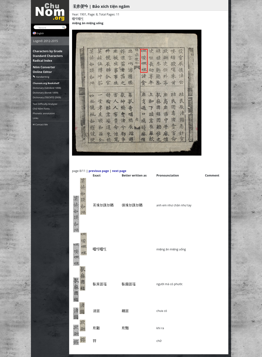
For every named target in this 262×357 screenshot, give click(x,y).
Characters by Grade (47, 51)
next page (119, 171)
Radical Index (42, 61)
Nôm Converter (44, 67)
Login (37, 41)
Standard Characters (48, 56)
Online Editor (42, 72)
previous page (99, 171)
